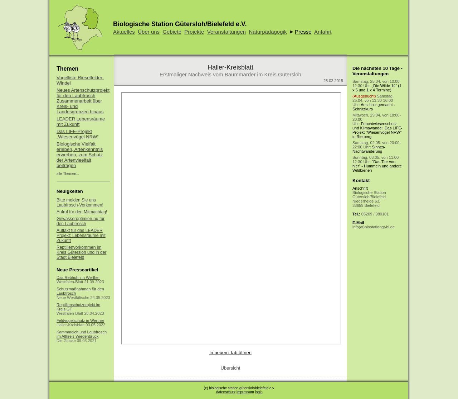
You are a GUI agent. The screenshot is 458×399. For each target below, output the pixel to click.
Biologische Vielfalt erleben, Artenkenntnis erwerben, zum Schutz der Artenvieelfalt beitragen (80, 154)
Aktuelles (124, 32)
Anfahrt (322, 32)
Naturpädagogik (268, 32)
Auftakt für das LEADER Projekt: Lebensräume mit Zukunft (81, 235)
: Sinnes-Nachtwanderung (376, 147)
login (259, 392)
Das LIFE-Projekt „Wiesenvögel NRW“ (78, 134)
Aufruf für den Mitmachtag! (82, 211)
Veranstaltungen (226, 32)
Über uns (149, 32)
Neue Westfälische (73, 297)
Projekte (194, 32)
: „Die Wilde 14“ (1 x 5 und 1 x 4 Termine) (376, 85)
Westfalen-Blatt (70, 282)
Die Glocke (66, 340)
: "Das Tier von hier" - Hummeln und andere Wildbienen (377, 163)
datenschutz (225, 392)
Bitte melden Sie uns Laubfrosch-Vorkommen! (80, 203)
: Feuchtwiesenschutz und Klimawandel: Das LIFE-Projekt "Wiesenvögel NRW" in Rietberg (377, 126)
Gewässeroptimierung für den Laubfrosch (80, 221)
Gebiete (171, 32)
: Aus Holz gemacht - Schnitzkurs (373, 102)
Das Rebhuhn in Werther (78, 277)
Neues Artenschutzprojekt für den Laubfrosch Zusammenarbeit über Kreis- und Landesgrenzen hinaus (83, 100)
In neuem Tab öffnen (230, 352)
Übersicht (230, 368)
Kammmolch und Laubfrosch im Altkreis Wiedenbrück (82, 334)
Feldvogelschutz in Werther (80, 320)
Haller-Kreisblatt (70, 325)
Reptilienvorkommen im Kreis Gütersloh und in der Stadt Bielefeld (81, 252)
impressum (245, 392)
